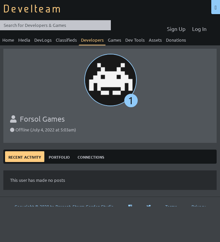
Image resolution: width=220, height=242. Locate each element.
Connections (91, 156)
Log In (199, 28)
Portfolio (59, 156)
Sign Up (176, 28)
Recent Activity (24, 156)
